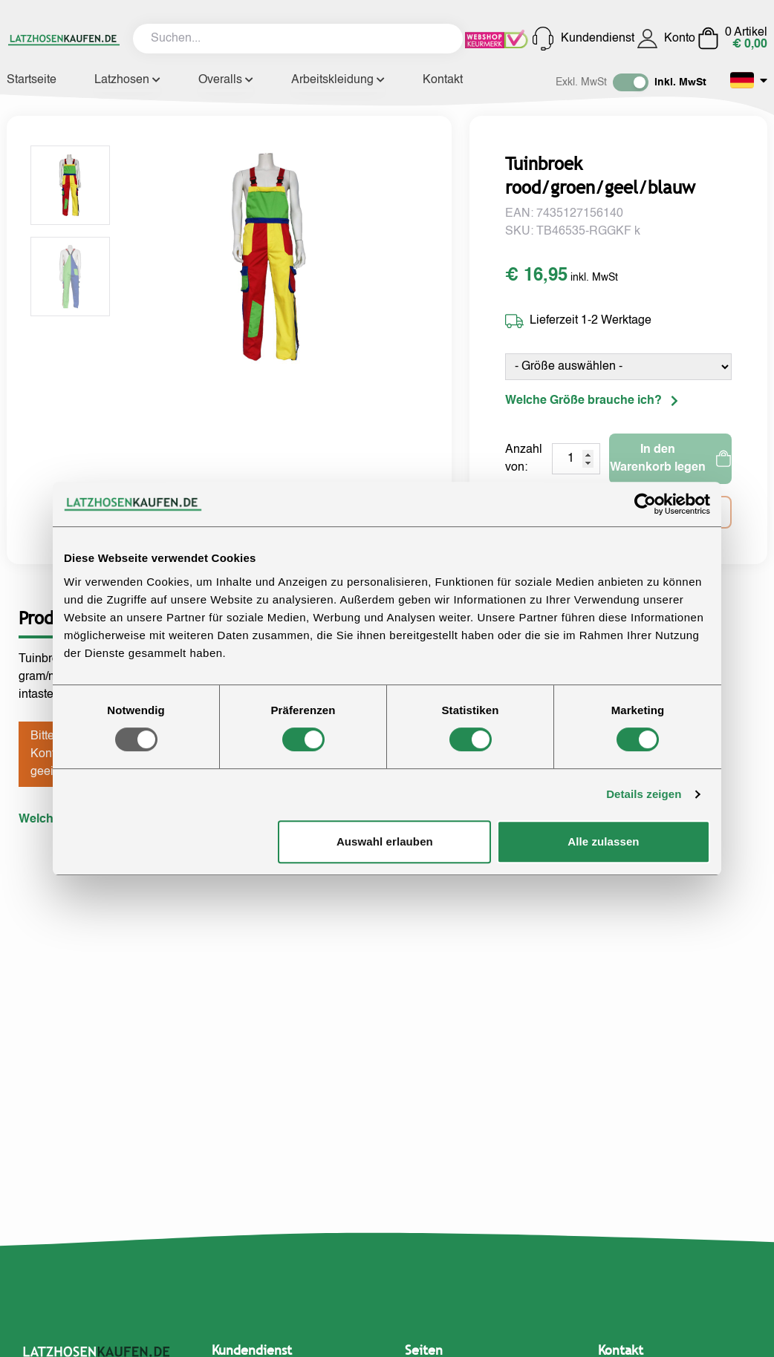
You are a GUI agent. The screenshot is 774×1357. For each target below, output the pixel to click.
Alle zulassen (603, 841)
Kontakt (443, 80)
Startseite (31, 80)
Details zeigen (643, 794)
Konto (666, 38)
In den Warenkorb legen (671, 459)
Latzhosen (127, 80)
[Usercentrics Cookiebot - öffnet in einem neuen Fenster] (645, 504)
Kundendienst (582, 38)
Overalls (225, 80)
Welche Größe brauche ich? (591, 401)
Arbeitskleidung (338, 80)
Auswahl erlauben (384, 841)
